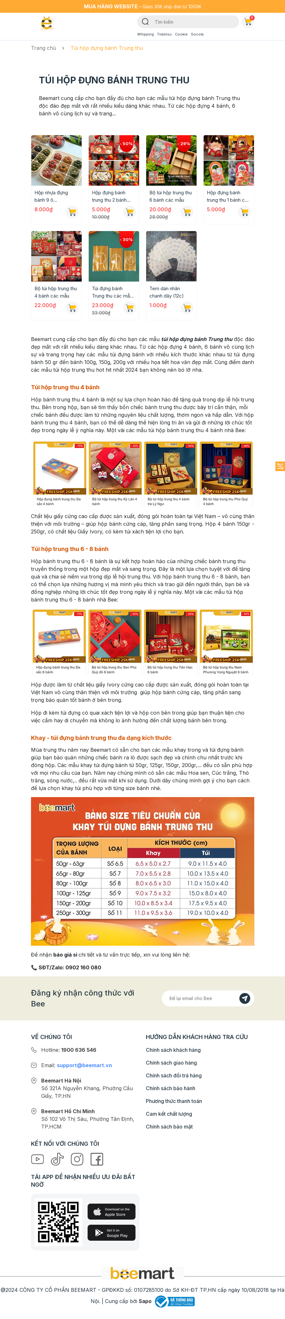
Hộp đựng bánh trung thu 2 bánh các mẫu (109, 197)
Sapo (145, 1301)
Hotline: (68, 1050)
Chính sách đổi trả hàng (174, 1075)
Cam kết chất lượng (169, 1114)
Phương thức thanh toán (174, 1101)
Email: (76, 1065)
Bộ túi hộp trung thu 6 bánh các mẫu (170, 196)
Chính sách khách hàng (173, 1050)
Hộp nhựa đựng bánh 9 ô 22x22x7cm (51, 197)
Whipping (145, 34)
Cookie (181, 34)
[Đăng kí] (244, 998)
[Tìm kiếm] (145, 21)
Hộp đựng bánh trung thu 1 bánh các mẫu (228, 197)
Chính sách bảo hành (170, 1088)
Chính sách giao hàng (171, 1062)
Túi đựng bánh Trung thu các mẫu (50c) (112, 292)
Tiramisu (164, 34)
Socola (197, 34)
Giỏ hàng (249, 20)
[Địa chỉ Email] (208, 998)
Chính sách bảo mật (169, 1126)
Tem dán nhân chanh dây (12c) (166, 292)
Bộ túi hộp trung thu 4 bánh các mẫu (55, 292)
